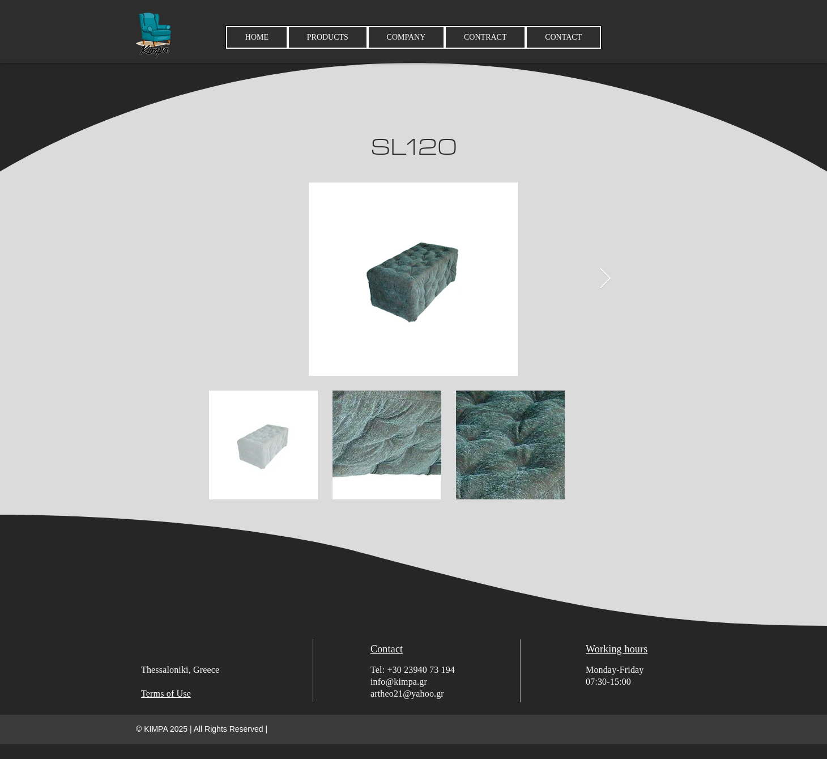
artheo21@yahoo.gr (407, 693)
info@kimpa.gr (398, 681)
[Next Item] (605, 279)
